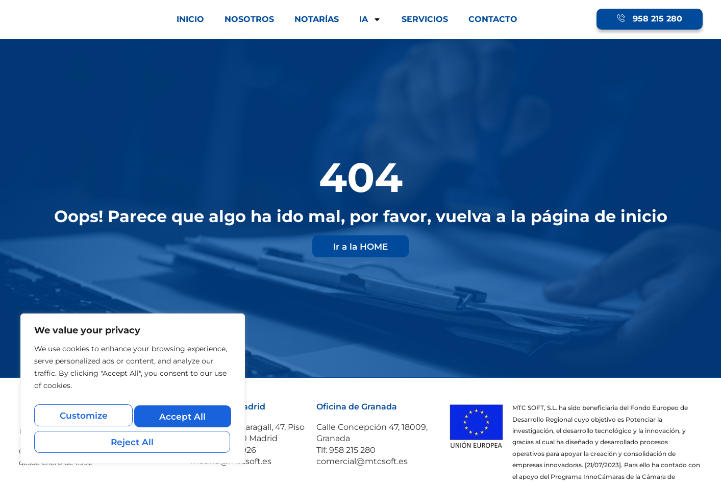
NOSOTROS (249, 19)
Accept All (132, 441)
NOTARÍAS (316, 19)
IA (370, 19)
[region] (132, 393)
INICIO (190, 19)
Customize (82, 419)
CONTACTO (492, 19)
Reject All (181, 419)
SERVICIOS (425, 19)
